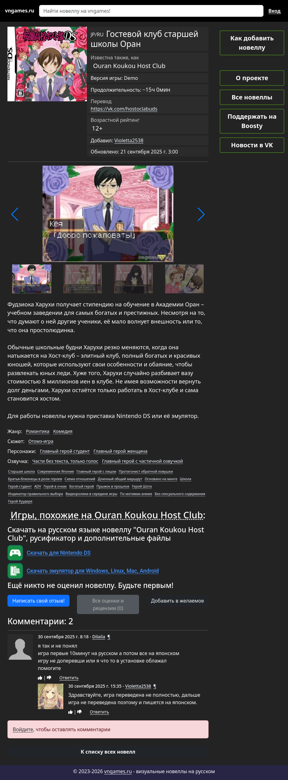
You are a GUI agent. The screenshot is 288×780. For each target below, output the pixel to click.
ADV (37, 486)
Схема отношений (80, 478)
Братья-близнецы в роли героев (35, 478)
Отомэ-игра (40, 441)
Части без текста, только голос (65, 461)
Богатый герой (81, 486)
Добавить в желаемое (177, 600)
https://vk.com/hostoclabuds (124, 108)
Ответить (69, 678)
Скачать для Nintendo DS (59, 553)
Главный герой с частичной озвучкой (142, 461)
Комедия (63, 431)
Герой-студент (20, 486)
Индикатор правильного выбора (35, 493)
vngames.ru (118, 771)
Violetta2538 (128, 140)
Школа (185, 478)
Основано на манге (161, 478)
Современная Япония (55, 471)
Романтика (37, 431)
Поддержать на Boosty (252, 121)
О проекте (252, 78)
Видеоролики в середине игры (91, 493)
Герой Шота (142, 486)
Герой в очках (55, 486)
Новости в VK (252, 145)
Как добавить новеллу (252, 43)
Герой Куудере (20, 501)
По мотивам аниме (136, 493)
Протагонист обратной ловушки (146, 471)
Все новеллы (252, 97)
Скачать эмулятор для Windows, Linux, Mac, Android (93, 571)
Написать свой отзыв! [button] (38, 600)
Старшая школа (21, 471)
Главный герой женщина (120, 451)
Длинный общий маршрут (120, 478)
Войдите (23, 729)
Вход (274, 10)
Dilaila (98, 637)
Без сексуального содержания (180, 493)
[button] (15, 214)
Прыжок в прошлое (113, 486)
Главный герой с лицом (96, 471)
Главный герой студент (65, 451)
